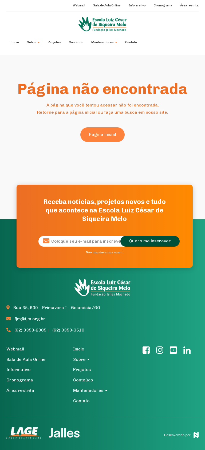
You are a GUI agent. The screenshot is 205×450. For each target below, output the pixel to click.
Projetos (54, 42)
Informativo (137, 5)
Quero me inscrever (150, 240)
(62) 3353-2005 (27, 330)
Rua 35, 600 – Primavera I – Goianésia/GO (53, 307)
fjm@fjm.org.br (25, 318)
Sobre (33, 42)
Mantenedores (104, 42)
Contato (131, 42)
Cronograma (163, 5)
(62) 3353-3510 (68, 330)
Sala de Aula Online (107, 5)
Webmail (79, 5)
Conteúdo (76, 42)
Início (14, 42)
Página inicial (102, 134)
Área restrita (189, 5)
